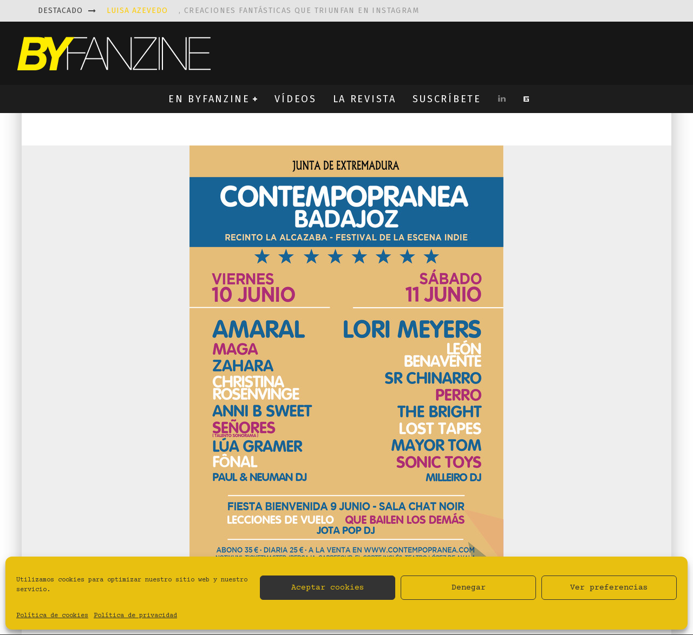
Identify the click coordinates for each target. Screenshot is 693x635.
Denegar (469, 587)
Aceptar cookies (327, 587)
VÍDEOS (295, 99)
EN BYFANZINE (209, 99)
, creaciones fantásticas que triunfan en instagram (263, 10)
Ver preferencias (609, 587)
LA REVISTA (364, 99)
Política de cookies (52, 615)
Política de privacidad (135, 615)
